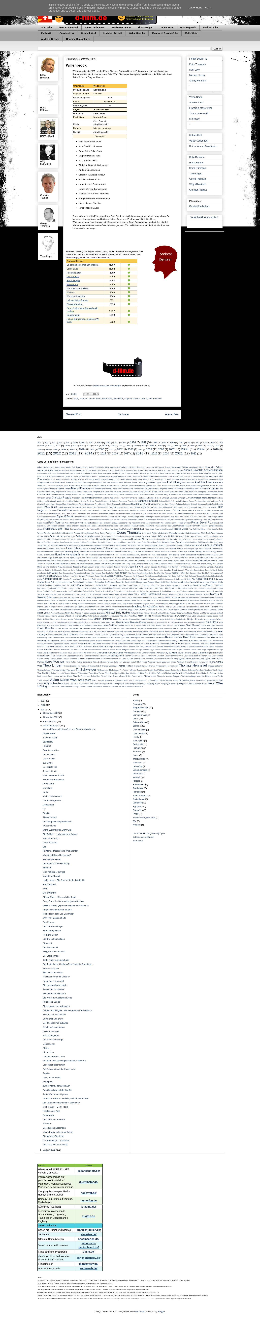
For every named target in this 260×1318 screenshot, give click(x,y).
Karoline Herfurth (52, 578)
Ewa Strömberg (196, 520)
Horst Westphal (197, 555)
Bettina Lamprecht (160, 489)
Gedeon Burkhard (74, 533)
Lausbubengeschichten (54, 1065)
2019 (154, 453)
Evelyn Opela (184, 520)
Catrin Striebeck (100, 495)
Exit (44, 847)
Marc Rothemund (68, 27)
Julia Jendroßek (108, 573)
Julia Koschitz (143, 573)
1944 (60, 443)
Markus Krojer (110, 603)
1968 (221, 443)
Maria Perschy (158, 597)
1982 (135, 446)
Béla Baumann (115, 492)
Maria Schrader (172, 597)
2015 (103, 453)
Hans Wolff (197, 542)
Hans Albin (55, 542)
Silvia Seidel (73, 653)
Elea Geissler (119, 513)
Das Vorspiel (49, 758)
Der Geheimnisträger (53, 926)
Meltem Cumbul (179, 610)
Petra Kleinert (129, 634)
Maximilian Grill (111, 610)
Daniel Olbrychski (86, 504)
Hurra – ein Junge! (52, 1002)
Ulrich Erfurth (144, 673)
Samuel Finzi (150, 647)
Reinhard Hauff (108, 641)
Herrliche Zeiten (50, 935)
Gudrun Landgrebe (85, 536)
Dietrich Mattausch (165, 507)
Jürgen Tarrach (100, 576)
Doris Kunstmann (139, 510)
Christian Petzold (112, 33)
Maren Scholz (85, 597)
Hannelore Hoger (155, 539)
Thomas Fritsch (95, 666)
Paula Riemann (51, 631)
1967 (212, 442)
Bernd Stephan (122, 489)
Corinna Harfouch (147, 500)
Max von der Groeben (50, 610)
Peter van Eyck (107, 635)
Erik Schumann (51, 520)
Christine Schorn (154, 498)
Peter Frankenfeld (172, 631)
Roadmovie (138, 788)
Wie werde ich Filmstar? (54, 993)
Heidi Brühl (165, 545)
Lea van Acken (187, 585)
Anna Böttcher (54, 476)
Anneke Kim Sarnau (206, 476)
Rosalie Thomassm (192, 644)
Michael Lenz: (187, 613)
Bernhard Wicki (146, 489)
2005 (75, 398)
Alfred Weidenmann (100, 470)
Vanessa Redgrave (173, 676)
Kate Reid (92, 579)
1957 (143, 442)
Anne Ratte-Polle (104, 398)
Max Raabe (199, 607)
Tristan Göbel (83, 673)
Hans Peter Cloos (144, 542)
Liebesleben (48, 804)
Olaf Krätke (146, 625)
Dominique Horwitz (93, 510)
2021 (179, 453)
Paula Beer (212, 628)
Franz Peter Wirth (192, 526)
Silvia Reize (63, 653)
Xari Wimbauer (53, 687)
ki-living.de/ (88, 1206)
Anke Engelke (205, 473)
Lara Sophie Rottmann (116, 585)
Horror (136, 755)
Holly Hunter (141, 555)
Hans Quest (175, 542)
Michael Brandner (97, 613)
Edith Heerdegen (79, 513)
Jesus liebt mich (50, 771)
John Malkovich (77, 570)
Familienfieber (49, 884)
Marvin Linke (42, 607)
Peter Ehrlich (159, 631)
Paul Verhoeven (200, 628)
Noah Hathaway (86, 625)
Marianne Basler (43, 600)
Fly (44, 809)
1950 (82, 442)
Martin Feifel (132, 604)
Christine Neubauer (138, 498)
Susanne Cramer (85, 659)
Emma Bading (132, 517)
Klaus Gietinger (149, 582)
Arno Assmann (112, 483)
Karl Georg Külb (174, 576)
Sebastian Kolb (80, 649)
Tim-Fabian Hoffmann (128, 670)
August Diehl (149, 482)
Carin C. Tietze (150, 492)
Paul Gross (157, 628)
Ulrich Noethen (172, 673)
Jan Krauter (119, 561)
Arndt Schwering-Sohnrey (88, 483)
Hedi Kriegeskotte (153, 545)
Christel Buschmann (183, 495)
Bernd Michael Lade (108, 489)
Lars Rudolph (144, 585)
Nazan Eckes (42, 622)
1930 (39, 443)
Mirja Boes (201, 616)
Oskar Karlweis (217, 625)
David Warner (158, 504)
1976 (96, 446)
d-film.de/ (89, 1251)
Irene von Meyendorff (102, 558)
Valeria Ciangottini (158, 676)
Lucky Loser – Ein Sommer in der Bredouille (64, 880)
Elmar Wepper (50, 517)
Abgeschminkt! (50, 817)
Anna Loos (96, 476)
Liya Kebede (104, 591)
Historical (137, 751)
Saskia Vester (208, 647)
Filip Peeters (133, 523)
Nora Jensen (98, 625)
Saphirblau (48, 742)
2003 (130, 449)
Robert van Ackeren (45, 644)
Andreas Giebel (43, 473)
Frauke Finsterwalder (92, 529)
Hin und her (48, 1052)
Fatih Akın (64, 523)
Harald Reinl (132, 545)
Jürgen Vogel (113, 576)
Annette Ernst (196, 102)
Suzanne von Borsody (120, 659)
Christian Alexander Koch (213, 495)
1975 (88, 446)
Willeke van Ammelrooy (199, 680)
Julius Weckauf (216, 573)
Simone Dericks (141, 653)
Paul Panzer (188, 628)
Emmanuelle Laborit (161, 517)
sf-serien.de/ (88, 1234)
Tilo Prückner (114, 670)
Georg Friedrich (88, 533)
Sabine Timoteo (129, 647)
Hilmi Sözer (113, 555)
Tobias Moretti (164, 670)
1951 (91, 443)
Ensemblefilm (139, 729)
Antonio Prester (198, 479)
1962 (189, 443)
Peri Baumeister (100, 631)
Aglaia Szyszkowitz (96, 467)
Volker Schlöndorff (198, 140)
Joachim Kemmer (121, 567)
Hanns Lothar (197, 539)
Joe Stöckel (162, 567)
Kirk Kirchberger (136, 582)
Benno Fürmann (80, 488)
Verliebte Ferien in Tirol (54, 1056)
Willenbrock (72, 284)
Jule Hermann (64, 573)
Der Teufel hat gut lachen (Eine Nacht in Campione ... (68, 964)
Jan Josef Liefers (106, 561)
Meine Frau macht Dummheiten (58, 1132)
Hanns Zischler (43, 542)
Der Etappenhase (51, 956)
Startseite (46, 27)
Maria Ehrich (133, 597)
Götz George (190, 536)
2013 (72, 453)
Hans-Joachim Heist (210, 542)
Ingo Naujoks (64, 558)
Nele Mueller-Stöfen (64, 622)
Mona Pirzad (50, 619)
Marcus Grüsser (202, 594)
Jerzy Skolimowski (65, 567)
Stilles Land (72, 269)
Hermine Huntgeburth (78, 39)
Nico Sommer (123, 622)
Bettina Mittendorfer (175, 489)
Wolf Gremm (95, 684)
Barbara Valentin (128, 486)
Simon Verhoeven (94, 27)
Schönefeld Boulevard (53, 779)
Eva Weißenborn (159, 520)
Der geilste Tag (50, 767)
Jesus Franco (93, 567)
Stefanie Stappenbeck (101, 656)
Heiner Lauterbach (212, 545)
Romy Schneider (130, 644)
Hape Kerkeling (108, 545)
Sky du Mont (170, 652)
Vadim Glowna (144, 676)
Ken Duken (74, 582)
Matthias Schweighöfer (145, 606)
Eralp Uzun (174, 517)
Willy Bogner (213, 680)
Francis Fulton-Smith (99, 526)
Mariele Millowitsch (117, 600)
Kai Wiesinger (126, 576)
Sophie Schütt (61, 656)
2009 (200, 449)
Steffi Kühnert (117, 655)
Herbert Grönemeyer (179, 551)
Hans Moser (111, 542)
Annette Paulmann (63, 479)
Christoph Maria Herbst (203, 498)
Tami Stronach (124, 662)
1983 (143, 446)
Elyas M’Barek (80, 517)
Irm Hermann (128, 558)
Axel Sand (213, 482)
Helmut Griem (164, 548)
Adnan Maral (60, 467)
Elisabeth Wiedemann (183, 513)
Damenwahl (48, 1115)
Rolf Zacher (105, 644)
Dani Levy (194, 69)
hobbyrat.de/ (89, 1193)
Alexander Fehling (180, 467)
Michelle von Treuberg (109, 616)
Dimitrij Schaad (190, 507)
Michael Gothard (136, 613)
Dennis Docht (211, 504)
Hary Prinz (142, 545)
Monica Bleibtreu (74, 619)
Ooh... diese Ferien (52, 1077)
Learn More (195, 7)
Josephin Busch (211, 570)
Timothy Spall (152, 670)
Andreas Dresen (50, 39)
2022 (193, 453)
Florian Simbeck (58, 526)
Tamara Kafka (112, 662)
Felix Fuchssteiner (90, 523)
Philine (46, 1048)
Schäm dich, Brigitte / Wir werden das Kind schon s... (68, 1010)
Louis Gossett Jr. (155, 591)
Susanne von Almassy (102, 659)
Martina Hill (201, 603)
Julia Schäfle (154, 573)
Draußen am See (51, 750)
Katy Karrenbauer (61, 582)
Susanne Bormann (70, 659)
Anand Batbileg (177, 470)
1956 (133, 442)
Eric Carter (202, 517)
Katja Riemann (197, 157)
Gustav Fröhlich (135, 536)
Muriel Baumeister (120, 619)
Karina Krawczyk (151, 576)
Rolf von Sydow (117, 644)
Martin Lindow (155, 604)
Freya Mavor (149, 529)
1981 (128, 446)
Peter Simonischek (55, 635)
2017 (127, 453)
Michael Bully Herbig (118, 612)
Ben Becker (210, 486)
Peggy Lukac (88, 631)
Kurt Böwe (58, 585)
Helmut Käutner (177, 548)
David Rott (148, 504)
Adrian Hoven (82, 467)
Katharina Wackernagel (151, 579)
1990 (192, 446)
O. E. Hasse (136, 625)
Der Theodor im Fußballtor (55, 1023)
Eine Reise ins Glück (53, 972)
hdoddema (139, 1311)
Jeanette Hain (107, 563)
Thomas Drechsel (70, 666)
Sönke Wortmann (121, 27)
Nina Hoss (212, 622)
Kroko (45, 792)
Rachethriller (139, 784)
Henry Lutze (132, 551)
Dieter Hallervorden (100, 507)
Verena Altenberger (188, 676)
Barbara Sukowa (114, 485)
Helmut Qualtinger (191, 548)
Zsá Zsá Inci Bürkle (122, 687)
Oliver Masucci (193, 625)
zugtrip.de (88, 1216)
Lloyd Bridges (114, 591)
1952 (99, 442)
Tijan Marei (70, 670)
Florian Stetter (71, 526)
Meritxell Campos (58, 613)
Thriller (136, 814)
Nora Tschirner (111, 625)
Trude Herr (93, 673)
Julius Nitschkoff (203, 573)
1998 (82, 449)
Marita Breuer (205, 600)
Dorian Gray (116, 510)
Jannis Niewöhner (201, 560)
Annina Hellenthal (101, 479)
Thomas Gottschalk (109, 666)
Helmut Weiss (204, 548)
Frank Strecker (124, 526)
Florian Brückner (184, 523)
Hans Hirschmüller (100, 542)
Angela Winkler (111, 473)
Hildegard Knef (102, 555)
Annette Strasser (77, 479)
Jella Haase (154, 563)
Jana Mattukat (151, 561)
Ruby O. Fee (42, 647)
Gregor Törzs (43, 536)
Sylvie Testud (211, 659)
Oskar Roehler (137, 33)
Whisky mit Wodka (76, 296)
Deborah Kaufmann (198, 504)
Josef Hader (158, 570)
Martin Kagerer (143, 604)
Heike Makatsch (193, 545)
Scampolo (47, 1081)
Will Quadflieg (184, 680)
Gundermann (73, 315)
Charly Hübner (168, 495)
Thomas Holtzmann (141, 666)
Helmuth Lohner (216, 548)
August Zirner (160, 483)
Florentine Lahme (170, 523)
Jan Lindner (128, 561)
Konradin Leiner (183, 582)
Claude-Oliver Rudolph (71, 501)
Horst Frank (150, 555)
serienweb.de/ (89, 1268)
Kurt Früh (65, 585)
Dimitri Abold (178, 507)
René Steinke (131, 641)
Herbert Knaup (195, 551)
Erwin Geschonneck (89, 520)
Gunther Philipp (123, 536)
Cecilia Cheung (113, 495)
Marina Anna (141, 600)
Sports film (138, 802)
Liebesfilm (125, 588)
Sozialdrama (72, 656)
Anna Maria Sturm (124, 476)
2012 (57, 453)
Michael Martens (209, 613)
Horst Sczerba (185, 555)
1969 (42, 446)
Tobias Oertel (176, 670)
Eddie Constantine (44, 513)
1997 (72, 449)
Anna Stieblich (138, 476)
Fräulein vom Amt (51, 1111)
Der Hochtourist (50, 947)
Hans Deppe (87, 542)
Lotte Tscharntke (142, 591)
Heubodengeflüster (52, 930)
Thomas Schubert (44, 670)
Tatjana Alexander (149, 662)
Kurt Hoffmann (77, 585)
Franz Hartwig (160, 526)
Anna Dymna (65, 476)
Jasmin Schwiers (44, 564)
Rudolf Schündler (55, 647)
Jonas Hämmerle (131, 570)
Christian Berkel (44, 498)
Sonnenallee (49, 733)
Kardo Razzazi (138, 576)
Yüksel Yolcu (97, 687)
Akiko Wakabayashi (113, 467)
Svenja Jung (172, 659)
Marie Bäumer (74, 600)
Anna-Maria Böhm (165, 476)
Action (136, 700)
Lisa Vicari (72, 591)
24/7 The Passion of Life (54, 918)
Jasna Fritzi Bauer (77, 564)
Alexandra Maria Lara (47, 470)
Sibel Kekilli (171, 650)
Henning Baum (72, 551)
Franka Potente (137, 526)
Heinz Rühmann (197, 168)
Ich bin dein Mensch (52, 796)
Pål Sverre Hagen (117, 638)
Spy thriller (138, 806)
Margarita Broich (120, 597)
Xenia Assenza (86, 687)
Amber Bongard (144, 470)
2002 (120, 449)
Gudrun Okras (100, 536)
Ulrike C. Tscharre (209, 673)
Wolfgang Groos (121, 683)
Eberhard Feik (187, 510)
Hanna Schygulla (104, 539)
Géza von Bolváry (150, 536)
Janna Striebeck (185, 561)
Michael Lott (198, 613)
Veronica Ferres (204, 676)
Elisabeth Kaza (152, 513)
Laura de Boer (165, 585)
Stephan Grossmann (132, 656)
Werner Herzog (134, 680)
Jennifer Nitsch (179, 564)
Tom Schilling (43, 673)
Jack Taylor (189, 558)
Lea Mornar (176, 585)
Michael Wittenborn (66, 616)
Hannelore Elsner (139, 539)
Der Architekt (49, 754)
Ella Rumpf (207, 513)
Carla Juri (188, 492)
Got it (208, 7)
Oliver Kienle (167, 625)
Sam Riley (140, 647)
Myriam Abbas (134, 619)
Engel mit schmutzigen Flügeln (57, 909)
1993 (217, 445)
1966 (205, 443)
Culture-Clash (139, 722)
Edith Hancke (67, 513)
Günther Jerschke (44, 539)
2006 (161, 449)
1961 (181, 442)
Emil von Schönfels (94, 517)
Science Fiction (140, 795)
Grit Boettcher (69, 536)
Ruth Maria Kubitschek (84, 647)
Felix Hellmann (104, 523)
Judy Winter (52, 573)
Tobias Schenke (189, 670)
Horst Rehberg (173, 555)
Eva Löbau (138, 520)
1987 (176, 446)
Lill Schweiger (149, 588)
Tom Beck (200, 670)
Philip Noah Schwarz (175, 635)
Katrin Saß (49, 582)
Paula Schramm (64, 631)
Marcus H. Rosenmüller (165, 33)
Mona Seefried (61, 619)
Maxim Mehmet (65, 610)
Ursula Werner (60, 676)
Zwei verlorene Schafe (53, 775)
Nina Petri (64, 625)
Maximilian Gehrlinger (96, 610)
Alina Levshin (115, 470)
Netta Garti (77, 622)
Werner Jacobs (147, 680)
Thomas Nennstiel (198, 113)
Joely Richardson (185, 567)
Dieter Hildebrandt (116, 507)
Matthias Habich (97, 607)
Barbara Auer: (86, 486)
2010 (216, 449)
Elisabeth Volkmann (166, 513)
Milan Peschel (144, 616)
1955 (124, 443)
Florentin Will (158, 523)
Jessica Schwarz (80, 567)
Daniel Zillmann (113, 504)
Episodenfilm (139, 733)
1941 (53, 443)
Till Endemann (102, 670)
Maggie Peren (108, 594)
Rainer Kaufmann (157, 638)
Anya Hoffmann (210, 479)
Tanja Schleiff (135, 662)
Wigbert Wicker (159, 680)
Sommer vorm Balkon (77, 288)
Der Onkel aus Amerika (54, 1119)
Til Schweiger (145, 27)
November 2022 (51, 717)
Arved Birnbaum (125, 483)
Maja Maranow (121, 594)
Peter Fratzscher (185, 631)
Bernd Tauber (133, 489)
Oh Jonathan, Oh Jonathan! (56, 1140)
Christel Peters (197, 495)
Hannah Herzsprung (122, 539)
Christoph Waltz (55, 501)
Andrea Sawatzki (193, 470)
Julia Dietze (85, 573)
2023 (43, 705)
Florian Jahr (45, 526)
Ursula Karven (47, 676)
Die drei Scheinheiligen (54, 939)
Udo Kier (125, 673)
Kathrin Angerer (167, 579)
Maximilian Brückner (80, 610)
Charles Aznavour (155, 495)
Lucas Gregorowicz (197, 591)
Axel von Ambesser (50, 486)
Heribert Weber (49, 555)
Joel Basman (173, 567)
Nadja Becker (181, 619)
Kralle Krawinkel (211, 582)
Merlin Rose (69, 613)
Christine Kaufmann (121, 498)
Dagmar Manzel (132, 398)
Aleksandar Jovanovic (145, 467)
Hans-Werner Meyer (78, 545)
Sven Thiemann (147, 659)
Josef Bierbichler (146, 570)
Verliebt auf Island (51, 876)
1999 (91, 449)
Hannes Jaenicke (169, 539)
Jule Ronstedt (75, 573)
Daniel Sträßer (100, 504)
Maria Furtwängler (145, 597)
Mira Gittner (179, 616)
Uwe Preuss (132, 676)
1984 (151, 445)
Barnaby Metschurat (143, 486)
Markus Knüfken (96, 604)
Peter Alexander (113, 631)
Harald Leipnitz (121, 545)
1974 (81, 446)
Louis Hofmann (168, 591)
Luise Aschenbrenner (65, 594)
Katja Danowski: (180, 579)
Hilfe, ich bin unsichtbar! (54, 1014)
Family (136, 737)
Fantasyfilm (138, 740)
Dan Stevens (73, 504)
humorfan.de (89, 1200)
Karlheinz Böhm (209, 576)
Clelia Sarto (113, 501)
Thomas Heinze (125, 666)
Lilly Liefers (182, 588)
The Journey (203, 662)
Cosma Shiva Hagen (210, 501)
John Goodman (64, 570)
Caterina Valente (71, 495)
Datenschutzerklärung (143, 837)
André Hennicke (99, 473)
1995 (55, 449)
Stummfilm (138, 810)
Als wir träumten (75, 304)
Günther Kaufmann (59, 539)
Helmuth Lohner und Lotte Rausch (50, 551)
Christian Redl (78, 498)
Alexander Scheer (214, 467)
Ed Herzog (218, 510)
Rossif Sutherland (216, 644)
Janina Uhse (173, 561)
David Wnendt (170, 504)
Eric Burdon (192, 517)
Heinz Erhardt (196, 162)
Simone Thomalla (156, 653)
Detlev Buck (166, 27)
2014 (88, 453)
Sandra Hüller (180, 646)
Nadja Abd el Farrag (167, 619)
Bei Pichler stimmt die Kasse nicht (59, 1069)
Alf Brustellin (64, 470)
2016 (115, 453)
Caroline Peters (57, 495)
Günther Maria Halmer (75, 539)
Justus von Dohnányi (47, 576)
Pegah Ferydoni (77, 631)
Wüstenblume (49, 825)
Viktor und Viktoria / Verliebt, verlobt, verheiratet (65, 1098)
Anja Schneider (192, 473)
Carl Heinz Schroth (175, 492)
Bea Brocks (180, 486)
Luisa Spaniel (50, 594)
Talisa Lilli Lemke (99, 662)
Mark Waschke (217, 600)
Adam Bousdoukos (45, 467)
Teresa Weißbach (177, 662)
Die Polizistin (73, 276)
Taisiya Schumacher (84, 662)
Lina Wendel (192, 588)
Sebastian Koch (67, 650)
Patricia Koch (109, 628)
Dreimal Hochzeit (51, 1031)
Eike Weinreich (92, 513)
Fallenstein (218, 520)
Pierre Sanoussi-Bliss (67, 638)
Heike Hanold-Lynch (177, 545)
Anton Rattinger (173, 479)
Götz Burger (180, 536)
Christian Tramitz (198, 189)
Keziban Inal (99, 582)
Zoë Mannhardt (108, 687)
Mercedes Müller (216, 610)
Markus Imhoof (84, 604)
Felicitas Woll (75, 523)
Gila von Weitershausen (171, 533)
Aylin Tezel (63, 485)
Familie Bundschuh (199, 206)
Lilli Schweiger (171, 588)
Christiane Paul (107, 498)
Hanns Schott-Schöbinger (213, 539)
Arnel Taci (102, 483)
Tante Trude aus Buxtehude (56, 960)
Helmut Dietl (195, 135)
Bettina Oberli (188, 489)
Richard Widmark (164, 641)
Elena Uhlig (130, 513)
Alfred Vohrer (86, 470)
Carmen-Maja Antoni (215, 492)
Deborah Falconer (183, 504)
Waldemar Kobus (111, 680)
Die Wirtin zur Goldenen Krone (57, 997)
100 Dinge (48, 763)
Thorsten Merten (59, 670)
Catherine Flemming (86, 495)
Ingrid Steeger (75, 558)
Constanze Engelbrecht (128, 501)
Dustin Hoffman (164, 510)
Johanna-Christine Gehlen (47, 570)
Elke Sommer (197, 513)
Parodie (136, 781)
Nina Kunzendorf (53, 625)
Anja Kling (171, 473)
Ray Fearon (83, 641)
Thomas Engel (83, 666)
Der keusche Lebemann (54, 1128)
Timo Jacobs (142, 670)
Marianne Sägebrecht (59, 600)
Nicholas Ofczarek (98, 622)
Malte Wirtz (191, 33)
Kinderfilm (137, 762)
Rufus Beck (69, 647)
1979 (113, 446)
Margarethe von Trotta (102, 597)
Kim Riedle (125, 582)
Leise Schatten (50, 842)
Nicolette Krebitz (138, 622)
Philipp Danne (188, 635)
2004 (140, 449)
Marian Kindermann (200, 597)
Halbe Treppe (73, 280)
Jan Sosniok (139, 561)
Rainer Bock (144, 638)
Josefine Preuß (170, 570)
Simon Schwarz (109, 652)
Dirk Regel (194, 118)
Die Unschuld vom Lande (55, 985)
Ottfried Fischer (61, 628)
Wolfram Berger (201, 684)
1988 (183, 445)
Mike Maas (133, 616)
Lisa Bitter (201, 588)
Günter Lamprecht (204, 536)
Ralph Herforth (53, 641)
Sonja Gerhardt (199, 652)
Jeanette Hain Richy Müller (125, 564)
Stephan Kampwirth (148, 656)
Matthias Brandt (84, 607)
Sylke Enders (185, 658)
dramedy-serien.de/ (88, 1229)
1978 (104, 445)
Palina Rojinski (97, 628)
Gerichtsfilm (138, 744)
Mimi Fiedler (157, 616)
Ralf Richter (212, 637)
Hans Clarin (77, 542)
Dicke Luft (47, 943)
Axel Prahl (118, 398)
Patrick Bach (120, 628)
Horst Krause (161, 555)
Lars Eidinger (132, 585)
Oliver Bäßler (156, 625)
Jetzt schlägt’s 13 (51, 1035)
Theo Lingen (195, 173)
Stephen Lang (205, 656)
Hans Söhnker (187, 542)
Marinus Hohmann (170, 600)
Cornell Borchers (195, 501)
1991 (200, 445)
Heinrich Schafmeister (57, 548)
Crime (135, 718)
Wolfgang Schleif (153, 684)
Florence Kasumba (145, 523)
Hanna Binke (90, 539)
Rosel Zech (204, 644)
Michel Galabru (93, 616)
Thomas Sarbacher (215, 666)
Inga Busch (53, 558)
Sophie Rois (49, 656)
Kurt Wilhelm (89, 585)
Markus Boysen (43, 604)
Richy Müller (178, 640)
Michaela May (81, 616)
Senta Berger (122, 649)
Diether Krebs (140, 507)
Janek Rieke (162, 561)
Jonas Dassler (118, 570)
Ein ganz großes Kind (53, 1136)
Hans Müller (131, 542)
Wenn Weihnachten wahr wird (57, 830)
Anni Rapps (89, 479)
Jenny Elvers (191, 564)
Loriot (122, 591)
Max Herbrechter (188, 607)
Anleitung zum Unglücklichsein (57, 821)
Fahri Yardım (208, 520)
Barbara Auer (74, 485)
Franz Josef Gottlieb (175, 526)
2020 (166, 453)
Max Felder (177, 607)
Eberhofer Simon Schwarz (203, 510)
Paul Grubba (167, 628)
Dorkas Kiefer (152, 510)
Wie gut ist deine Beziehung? (57, 855)
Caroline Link (67, 33)
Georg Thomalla (197, 178)
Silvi (45, 888)
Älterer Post (172, 414)
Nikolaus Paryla (177, 622)
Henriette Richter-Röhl (106, 551)
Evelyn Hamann (173, 520)
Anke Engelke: (217, 473)
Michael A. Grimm (82, 613)
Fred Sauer (114, 529)
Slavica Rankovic (184, 653)
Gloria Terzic (206, 533)
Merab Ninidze (203, 610)
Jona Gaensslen (105, 570)
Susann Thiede (43, 659)
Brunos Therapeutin (84, 492)
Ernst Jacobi (63, 520)
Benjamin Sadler (63, 489)
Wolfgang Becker (107, 684)
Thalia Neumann (191, 662)
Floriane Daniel (84, 526)
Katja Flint (191, 579)
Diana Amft (76, 507)
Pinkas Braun (81, 638)
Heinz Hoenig (89, 548)
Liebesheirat (49, 1044)
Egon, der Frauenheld (53, 981)
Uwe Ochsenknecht (117, 676)
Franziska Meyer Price (200, 108)
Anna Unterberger (151, 476)
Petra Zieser (161, 635)
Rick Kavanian (191, 640)
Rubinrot (47, 746)
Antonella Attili (185, 479)
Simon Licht (96, 653)
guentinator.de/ (88, 1182)
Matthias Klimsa (111, 607)
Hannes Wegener (184, 539)
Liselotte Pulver (82, 591)
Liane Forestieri (114, 588)
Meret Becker (43, 613)
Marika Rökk (131, 600)
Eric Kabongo (212, 517)
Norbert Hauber (125, 625)
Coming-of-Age (140, 715)
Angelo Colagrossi (126, 473)
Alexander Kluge (196, 467)
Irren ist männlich (51, 838)
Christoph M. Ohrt (185, 498)
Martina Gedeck (187, 603)
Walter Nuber (123, 680)
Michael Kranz (175, 613)
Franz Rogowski (207, 526)
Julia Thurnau (166, 573)
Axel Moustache (188, 483)
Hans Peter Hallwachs (160, 542)
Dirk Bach (201, 507)
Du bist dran (48, 783)
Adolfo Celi (70, 467)
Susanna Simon (56, 659)
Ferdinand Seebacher (119, 523)
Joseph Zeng (199, 570)
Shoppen (47, 867)
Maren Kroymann (71, 597)
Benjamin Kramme (48, 489)
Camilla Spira (127, 492)
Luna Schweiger (94, 594)
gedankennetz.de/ (88, 1170)
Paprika (46, 1073)
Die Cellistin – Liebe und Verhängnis (60, 834)
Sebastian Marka (94, 650)
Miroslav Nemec (212, 616)
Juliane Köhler (178, 573)
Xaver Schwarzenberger (69, 687)
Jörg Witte (74, 576)
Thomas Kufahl (172, 666)
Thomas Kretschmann (157, 666)
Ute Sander (81, 676)
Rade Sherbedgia (132, 638)
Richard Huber (151, 641)
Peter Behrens (138, 631)
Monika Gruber (87, 619)
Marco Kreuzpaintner (187, 594)
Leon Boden (51, 588)
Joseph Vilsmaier (185, 570)
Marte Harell (121, 604)
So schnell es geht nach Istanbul (82, 265)
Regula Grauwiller (95, 641)
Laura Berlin (154, 585)
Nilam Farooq (189, 622)
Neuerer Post (73, 414)
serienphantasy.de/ (89, 1257)
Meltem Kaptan (192, 610)
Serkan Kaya (148, 649)
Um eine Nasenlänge (53, 1039)
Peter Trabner (94, 634)
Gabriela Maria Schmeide (55, 533)
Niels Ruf (166, 622)
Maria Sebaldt (186, 597)
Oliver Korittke (179, 625)
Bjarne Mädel (200, 489)
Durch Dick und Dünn (53, 1019)
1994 (39, 449)
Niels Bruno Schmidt (155, 622)
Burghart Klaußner (101, 492)
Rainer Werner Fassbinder (203, 146)
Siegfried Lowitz (213, 650)
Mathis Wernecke (70, 607)
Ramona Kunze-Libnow (69, 641)
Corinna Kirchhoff (165, 501)
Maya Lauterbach (141, 610)
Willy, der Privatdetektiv (54, 951)
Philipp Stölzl (215, 635)
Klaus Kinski (160, 582)
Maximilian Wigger (126, 610)
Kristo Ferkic (48, 585)
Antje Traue (137, 479)
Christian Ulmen (93, 498)
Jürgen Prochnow (86, 576)
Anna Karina (86, 476)
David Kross (137, 504)
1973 (74, 446)
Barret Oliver (156, 486)
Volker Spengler (98, 680)
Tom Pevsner (218, 670)
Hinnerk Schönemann (127, 555)
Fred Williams (124, 529)
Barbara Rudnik (99, 485)
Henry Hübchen (121, 551)
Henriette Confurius (88, 551)
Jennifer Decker (167, 564)
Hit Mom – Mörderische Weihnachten (60, 851)
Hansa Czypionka (93, 545)
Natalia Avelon (203, 619)
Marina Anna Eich (155, 600)
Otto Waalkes (84, 628)
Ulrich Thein (185, 673)
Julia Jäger (132, 573)
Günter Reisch (217, 536)
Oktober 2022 (50, 721)
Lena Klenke (218, 585)
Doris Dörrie (126, 510)
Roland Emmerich (70, 644)
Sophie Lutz (212, 653)
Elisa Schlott (141, 513)
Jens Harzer (201, 564)
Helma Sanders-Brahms (149, 548)
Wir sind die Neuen (52, 859)
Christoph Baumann (169, 498)
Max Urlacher (210, 607)
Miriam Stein (190, 616)
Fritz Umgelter (213, 529)
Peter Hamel (197, 631)
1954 (116, 443)
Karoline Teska (81, 579)
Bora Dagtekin (188, 27)
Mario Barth (194, 600)
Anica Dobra (138, 473)
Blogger (161, 1311)
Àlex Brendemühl (136, 687)
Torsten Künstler (71, 673)
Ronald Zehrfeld (146, 643)
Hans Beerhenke (66, 542)
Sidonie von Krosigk (198, 650)
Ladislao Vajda (100, 585)
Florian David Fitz (198, 58)
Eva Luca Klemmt (127, 520)
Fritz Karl (192, 529)
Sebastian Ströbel (108, 650)
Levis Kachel (102, 588)
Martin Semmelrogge (170, 603)
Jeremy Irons (211, 564)
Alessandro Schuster (163, 467)
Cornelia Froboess (180, 501)
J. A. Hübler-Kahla (177, 558)
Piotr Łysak (92, 638)
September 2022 (51, 725)
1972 (67, 446)
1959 (163, 442)
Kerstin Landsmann (86, 582)
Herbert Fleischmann (163, 551)
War (134, 821)
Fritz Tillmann (201, 529)
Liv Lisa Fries (93, 591)
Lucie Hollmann (212, 591)
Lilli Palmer (160, 588)
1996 (63, 449)
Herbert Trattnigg (209, 551)
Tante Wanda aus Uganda (55, 1094)
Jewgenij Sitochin (106, 567)
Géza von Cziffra (166, 536)
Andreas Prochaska (57, 473)
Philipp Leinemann (202, 635)
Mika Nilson (124, 616)
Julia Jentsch (121, 573)
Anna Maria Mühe (108, 476)
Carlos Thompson (199, 492)
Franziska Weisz (76, 529)
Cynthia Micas (49, 504)
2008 (185, 449)
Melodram (137, 773)
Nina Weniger (74, 625)
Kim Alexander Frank (113, 582)
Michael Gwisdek (150, 613)
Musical (136, 777)
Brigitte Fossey (49, 492)
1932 (46, 443)
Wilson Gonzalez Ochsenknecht (76, 684)
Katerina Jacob (101, 579)
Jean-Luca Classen (92, 564)
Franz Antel (150, 526)
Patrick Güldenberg (133, 628)
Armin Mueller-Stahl (57, 483)
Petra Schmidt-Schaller (146, 634)
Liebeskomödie (136, 588)
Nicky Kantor (111, 622)
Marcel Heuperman (169, 594)
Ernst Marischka (74, 520)
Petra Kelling (118, 635)
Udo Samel (134, 673)
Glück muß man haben (54, 1027)
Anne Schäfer (191, 476)
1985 (160, 445)
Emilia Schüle (107, 517)
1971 (58, 445)
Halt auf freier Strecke (77, 300)
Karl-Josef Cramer (196, 576)
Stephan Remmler (176, 656)
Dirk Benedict (212, 507)
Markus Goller (211, 27)
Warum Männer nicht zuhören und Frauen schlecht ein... (70, 729)
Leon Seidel (62, 588)
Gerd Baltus (146, 533)
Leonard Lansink (74, 588)
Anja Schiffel (181, 473)
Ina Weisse (42, 558)
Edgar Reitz (56, 513)
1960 (172, 442)
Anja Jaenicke (161, 473)
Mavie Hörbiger (165, 607)
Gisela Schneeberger (191, 533)
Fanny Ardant (42, 523)
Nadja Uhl (192, 619)
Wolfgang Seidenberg (169, 684)
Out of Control (49, 893)
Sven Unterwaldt (160, 659)
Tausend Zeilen (50, 737)
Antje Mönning (126, 479)
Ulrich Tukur (195, 673)
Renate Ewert (120, 641)
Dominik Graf (88, 33)
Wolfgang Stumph (186, 683)
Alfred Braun (75, 470)
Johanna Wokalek (215, 567)
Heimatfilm (138, 748)
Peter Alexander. (126, 631)
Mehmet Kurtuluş (155, 610)
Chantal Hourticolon (140, 495)
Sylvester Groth (198, 659)
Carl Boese (163, 492)
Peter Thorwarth (197, 64)
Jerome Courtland (50, 567)
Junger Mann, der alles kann (56, 1086)
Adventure (137, 704)
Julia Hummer (96, 573)
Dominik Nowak (79, 510)
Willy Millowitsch (197, 184)
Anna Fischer (76, 476)
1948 (67, 443)
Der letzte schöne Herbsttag (56, 863)
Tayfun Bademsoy (163, 662)
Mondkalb (47, 788)
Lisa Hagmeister (212, 588)
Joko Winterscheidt (91, 570)
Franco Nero (112, 526)
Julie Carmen (191, 573)
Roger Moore (58, 644)
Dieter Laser (128, 507)
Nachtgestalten (74, 273)
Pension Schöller (51, 968)
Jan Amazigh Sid (82, 561)
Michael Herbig (197, 75)
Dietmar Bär (152, 507)
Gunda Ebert (111, 536)
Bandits (46, 813)
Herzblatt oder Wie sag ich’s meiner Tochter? (64, 1060)
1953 (108, 442)
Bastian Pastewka (168, 486)
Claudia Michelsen (102, 501)
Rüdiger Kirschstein (114, 647)
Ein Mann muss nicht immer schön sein (61, 1102)
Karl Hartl (184, 576)
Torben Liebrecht (57, 673)
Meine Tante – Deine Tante (55, 1107)
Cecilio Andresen (125, 495)
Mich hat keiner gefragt (54, 872)
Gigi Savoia (156, 533)
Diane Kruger (87, 507)
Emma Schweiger (146, 517)
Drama (144, 398)
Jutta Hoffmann (64, 576)
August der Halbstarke (53, 989)
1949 (74, 443)
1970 (50, 446)
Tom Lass (208, 670)
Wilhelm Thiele (171, 680)
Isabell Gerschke (141, 558)
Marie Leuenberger (100, 600)
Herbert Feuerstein (146, 551)
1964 (197, 443)
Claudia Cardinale (87, 501)
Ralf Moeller (201, 638)
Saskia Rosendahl (195, 647)
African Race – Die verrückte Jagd (59, 897)
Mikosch (47, 1123)
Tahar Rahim (71, 662)
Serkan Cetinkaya (135, 650)
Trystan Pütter (104, 673)
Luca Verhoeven (183, 591)
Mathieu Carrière (56, 607)
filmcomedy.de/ (88, 1263)
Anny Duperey (115, 479)
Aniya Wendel (150, 473)
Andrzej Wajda (86, 473)
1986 (168, 446)
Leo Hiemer (41, 588)
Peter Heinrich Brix (209, 631)
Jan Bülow (94, 561)
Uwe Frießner (102, 676)
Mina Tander (167, 616)
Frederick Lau (137, 529)
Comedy (137, 711)
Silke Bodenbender (50, 653)
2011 (41, 453)
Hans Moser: (122, 542)
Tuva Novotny (115, 673)
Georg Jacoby (100, 533)
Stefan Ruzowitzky (85, 656)
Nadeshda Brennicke (150, 619)
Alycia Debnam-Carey (128, 470)
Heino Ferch (42, 548)
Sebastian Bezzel (52, 649)
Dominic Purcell (51, 510)
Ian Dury (219, 555)
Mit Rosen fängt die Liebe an (56, 976)
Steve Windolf (217, 656)
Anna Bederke (42, 476)
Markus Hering (71, 603)
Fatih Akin (46, 33)
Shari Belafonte (161, 650)
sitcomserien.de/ (88, 1239)
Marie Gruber (86, 600)
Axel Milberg (174, 482)
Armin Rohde (71, 482)
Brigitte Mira (61, 492)
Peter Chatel (149, 631)
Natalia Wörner (216, 619)
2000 (101, 449)
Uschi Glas (72, 676)
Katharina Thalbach (131, 579)
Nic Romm (86, 622)
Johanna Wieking (199, 567)
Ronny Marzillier (160, 644)
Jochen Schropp (150, 567)
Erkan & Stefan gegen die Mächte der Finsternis (66, 905)
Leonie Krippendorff (88, 588)
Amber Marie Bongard (161, 470)
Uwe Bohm (91, 676)
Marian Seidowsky (215, 597)
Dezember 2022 (51, 713)
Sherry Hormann (197, 80)
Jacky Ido (198, 558)
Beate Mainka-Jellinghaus (196, 486)
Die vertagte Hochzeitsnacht (56, 1006)
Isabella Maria (153, 558)
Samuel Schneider (165, 647)
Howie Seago (210, 555)
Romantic (137, 792)
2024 (43, 701)
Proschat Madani (103, 638)
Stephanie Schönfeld (192, 656)
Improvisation (139, 759)
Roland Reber (84, 643)
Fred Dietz (105, 529)
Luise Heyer (80, 594)
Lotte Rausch (130, 591)
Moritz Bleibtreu (103, 619)
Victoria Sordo (217, 676)
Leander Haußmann (202, 585)
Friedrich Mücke (180, 529)
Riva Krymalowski (216, 641)
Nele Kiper (52, 622)
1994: (47, 450)
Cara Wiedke (138, 492)
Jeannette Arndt (142, 564)
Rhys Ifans (141, 641)
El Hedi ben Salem (106, 513)
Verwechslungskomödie (144, 817)
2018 (139, 453)
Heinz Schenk (120, 548)
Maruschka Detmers (215, 604)
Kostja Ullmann (197, 582)
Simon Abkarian (85, 653)
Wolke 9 (71, 292)
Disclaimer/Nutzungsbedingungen (149, 833)
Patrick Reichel (147, 628)
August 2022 (49, 1150)
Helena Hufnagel (132, 548)
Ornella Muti (205, 625)
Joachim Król (135, 566)
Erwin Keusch (102, 520)
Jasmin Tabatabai (61, 563)
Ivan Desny (164, 558)
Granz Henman (217, 533)
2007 (172, 449)
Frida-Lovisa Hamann (163, 529)
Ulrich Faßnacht (158, 673)
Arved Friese (137, 482)
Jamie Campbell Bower (66, 561)
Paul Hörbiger (178, 628)
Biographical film (140, 707)
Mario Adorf (183, 600)
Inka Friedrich (155, 398)
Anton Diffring (160, 479)
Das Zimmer (49, 922)
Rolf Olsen (96, 644)
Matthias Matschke (124, 607)
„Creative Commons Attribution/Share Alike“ (106, 386)
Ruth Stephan (99, 646)
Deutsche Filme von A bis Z (203, 217)
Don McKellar (106, 510)
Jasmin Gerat (217, 561)
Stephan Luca (163, 656)
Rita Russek (203, 641)
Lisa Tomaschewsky (58, 591)
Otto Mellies (73, 628)
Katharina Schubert (115, 579)
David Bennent (125, 504)
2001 (111, 449)
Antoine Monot (149, 479)
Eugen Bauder (114, 520)
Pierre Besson (53, 638)
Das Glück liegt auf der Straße (57, 1090)
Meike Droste (168, 610)
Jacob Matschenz (210, 558)
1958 (154, 442)
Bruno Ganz (71, 492)
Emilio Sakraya (119, 517)
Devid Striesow (64, 507)
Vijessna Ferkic (43, 680)
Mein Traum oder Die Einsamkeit (58, 914)
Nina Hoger (200, 622)
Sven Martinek (134, 659)
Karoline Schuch (69, 579)
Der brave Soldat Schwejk (55, 1144)
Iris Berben (116, 558)
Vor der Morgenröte (52, 800)
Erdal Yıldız (183, 517)
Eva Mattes (148, 520)
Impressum (138, 840)
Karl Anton (162, 576)
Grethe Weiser (57, 536)
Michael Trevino (51, 616)
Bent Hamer (95, 489)
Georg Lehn (111, 533)
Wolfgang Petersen (138, 683)
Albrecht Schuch (128, 467)
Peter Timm (83, 635)
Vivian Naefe (195, 97)
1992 (209, 446)
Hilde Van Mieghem (88, 555)
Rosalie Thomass (175, 643)
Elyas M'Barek (65, 516)
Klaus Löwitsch (171, 582)
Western (137, 824)
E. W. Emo (176, 510)
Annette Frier (49, 479)
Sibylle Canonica (183, 650)
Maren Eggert (58, 597)
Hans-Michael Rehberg (60, 545)
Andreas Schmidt (72, 473)
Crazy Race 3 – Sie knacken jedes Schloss (63, 901)
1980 (120, 446)
